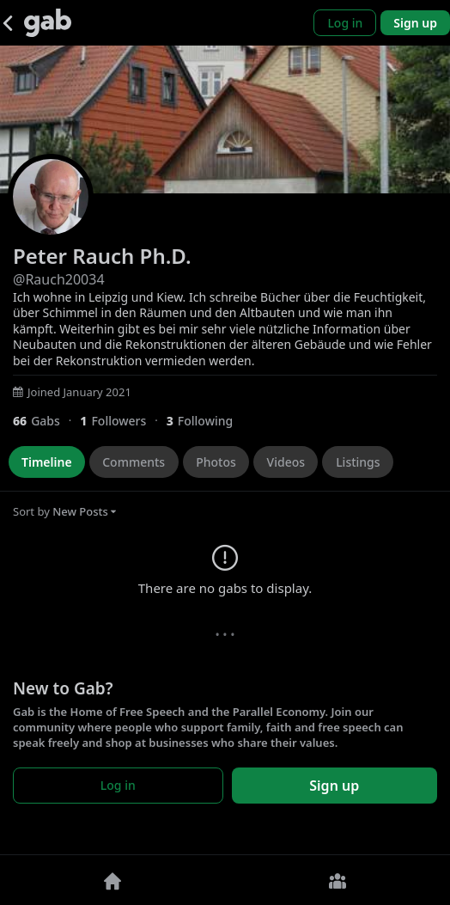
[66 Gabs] (46, 421)
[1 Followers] (123, 421)
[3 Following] (206, 421)
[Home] (112, 880)
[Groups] (337, 880)
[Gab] (47, 23)
